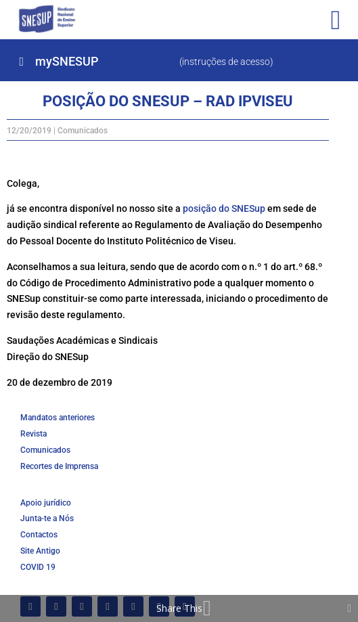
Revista (33, 434)
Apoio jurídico (45, 503)
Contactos (39, 534)
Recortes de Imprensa (59, 466)
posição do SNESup (224, 208)
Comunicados (83, 130)
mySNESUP (66, 61)
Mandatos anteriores (57, 417)
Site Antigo (40, 551)
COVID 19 (37, 567)
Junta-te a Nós (47, 518)
